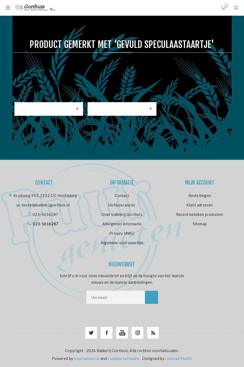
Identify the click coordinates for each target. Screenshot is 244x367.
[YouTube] (122, 333)
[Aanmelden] (115, 297)
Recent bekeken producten (199, 214)
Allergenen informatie (122, 223)
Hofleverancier (121, 204)
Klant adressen (199, 204)
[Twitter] (91, 333)
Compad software (123, 358)
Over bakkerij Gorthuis (121, 214)
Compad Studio (178, 358)
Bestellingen (199, 195)
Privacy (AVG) (121, 233)
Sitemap (200, 223)
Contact (122, 195)
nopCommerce (86, 358)
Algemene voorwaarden (122, 242)
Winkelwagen (226, 6)
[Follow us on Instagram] (137, 333)
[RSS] (153, 333)
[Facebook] (106, 333)
